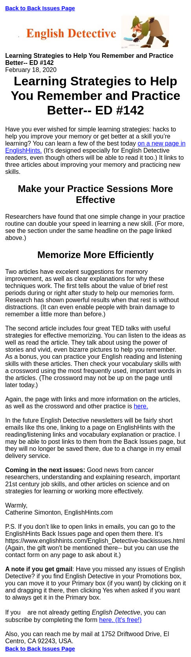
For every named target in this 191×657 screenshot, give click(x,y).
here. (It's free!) (120, 619)
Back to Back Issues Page (40, 8)
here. (141, 406)
